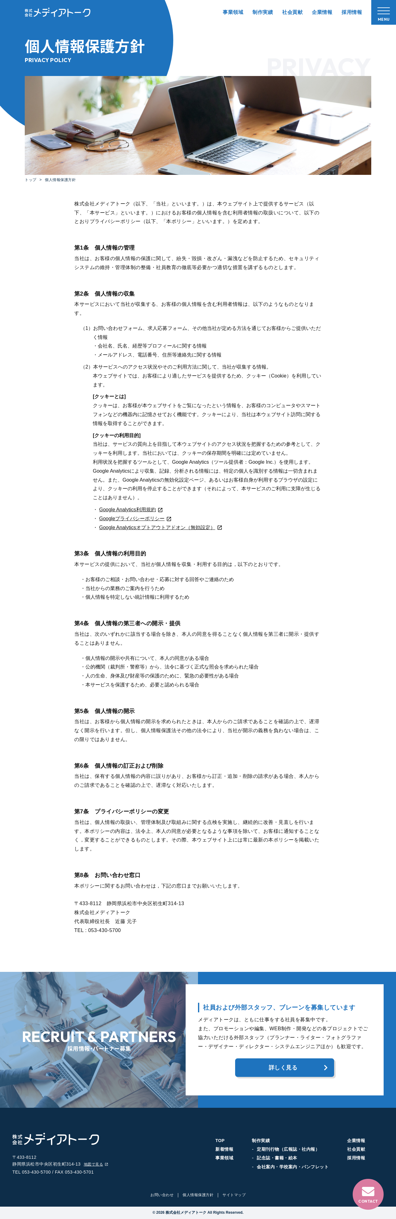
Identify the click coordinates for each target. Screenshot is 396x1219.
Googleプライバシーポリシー (135, 518)
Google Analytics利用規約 (131, 509)
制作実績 (262, 12)
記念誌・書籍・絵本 (277, 1157)
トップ (31, 180)
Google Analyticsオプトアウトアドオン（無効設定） (160, 527)
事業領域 (233, 12)
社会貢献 (292, 12)
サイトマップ (234, 1195)
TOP (220, 1140)
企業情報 (322, 12)
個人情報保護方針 (198, 1195)
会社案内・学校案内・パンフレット (293, 1166)
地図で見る (96, 1164)
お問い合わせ (162, 1195)
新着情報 (224, 1149)
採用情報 (352, 12)
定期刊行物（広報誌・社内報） (288, 1149)
